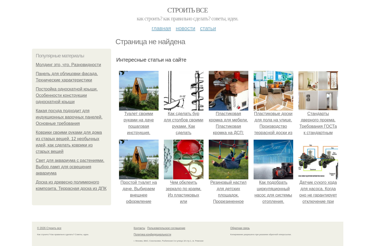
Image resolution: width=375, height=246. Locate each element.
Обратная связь (240, 228)
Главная (161, 28)
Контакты (139, 228)
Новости (185, 28)
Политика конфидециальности (152, 234)
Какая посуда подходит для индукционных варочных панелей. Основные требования (69, 117)
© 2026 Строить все (49, 228)
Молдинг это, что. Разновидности (68, 64)
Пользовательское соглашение (166, 228)
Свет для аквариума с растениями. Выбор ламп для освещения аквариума (70, 166)
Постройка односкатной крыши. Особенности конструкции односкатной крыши (67, 95)
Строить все (187, 10)
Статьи (208, 28)
